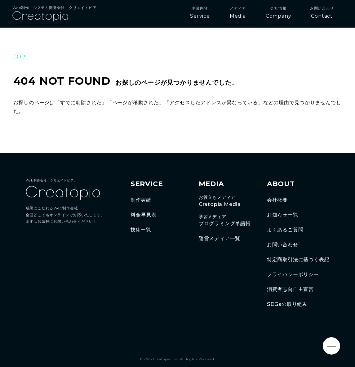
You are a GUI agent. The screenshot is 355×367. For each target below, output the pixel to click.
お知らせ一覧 (282, 215)
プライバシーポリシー (293, 274)
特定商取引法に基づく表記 (298, 259)
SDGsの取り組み (287, 304)
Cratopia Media (227, 201)
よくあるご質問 (285, 230)
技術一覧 (141, 230)
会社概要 (277, 200)
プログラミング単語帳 (227, 220)
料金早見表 (144, 215)
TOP (19, 57)
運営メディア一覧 (219, 238)
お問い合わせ (282, 245)
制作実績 (141, 200)
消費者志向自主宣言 (290, 289)
